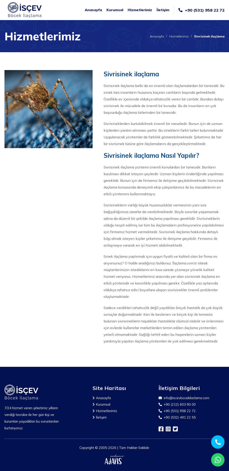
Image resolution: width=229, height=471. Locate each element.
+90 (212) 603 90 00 (177, 404)
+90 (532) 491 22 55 (177, 417)
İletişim (163, 10)
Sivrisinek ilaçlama (209, 36)
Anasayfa (93, 10)
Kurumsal (114, 10)
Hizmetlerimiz (140, 10)
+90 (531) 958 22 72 (201, 10)
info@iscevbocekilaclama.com (184, 398)
